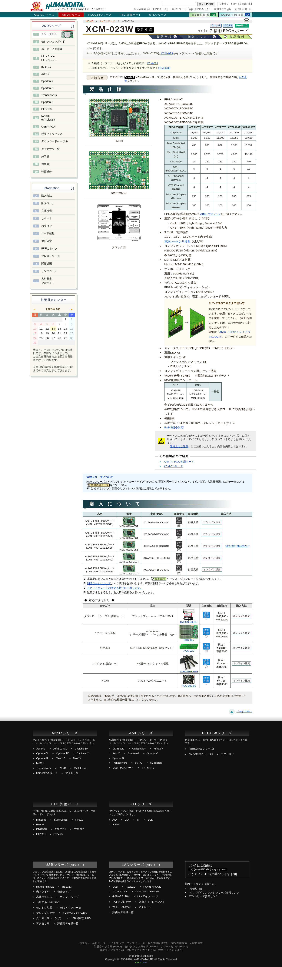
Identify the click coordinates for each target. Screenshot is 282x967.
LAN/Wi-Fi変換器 (232, 14)
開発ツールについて (99, 583)
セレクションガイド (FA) (141, 950)
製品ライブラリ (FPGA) (108, 946)
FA (165, 9)
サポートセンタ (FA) (170, 950)
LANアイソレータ (147, 896)
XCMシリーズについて (99, 477)
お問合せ (241, 9)
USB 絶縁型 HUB (81, 918)
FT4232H (41, 829)
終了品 (45, 156)
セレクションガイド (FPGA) (141, 946)
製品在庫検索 (179, 943)
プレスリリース (50, 256)
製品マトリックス (51, 133)
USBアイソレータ (70, 907)
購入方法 (46, 195)
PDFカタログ (49, 248)
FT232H (40, 834)
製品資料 (237, 36)
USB (115, 886)
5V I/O (62, 768)
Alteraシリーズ (44, 14)
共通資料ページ (99, 485)
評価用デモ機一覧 (67, 923)
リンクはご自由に (200, 865)
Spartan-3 (47, 102)
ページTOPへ (244, 711)
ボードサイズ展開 (51, 49)
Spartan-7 (47, 81)
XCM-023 (167, 53)
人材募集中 (196, 943)
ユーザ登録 (48, 233)
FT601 (79, 819)
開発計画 (46, 263)
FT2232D (79, 829)
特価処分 (46, 171)
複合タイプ (64, 891)
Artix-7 (45, 74)
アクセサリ (71, 773)
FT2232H (60, 829)
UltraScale (118, 748)
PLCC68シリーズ (100, 14)
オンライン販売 (212, 522)
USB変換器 (201, 14)
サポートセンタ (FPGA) (174, 946)
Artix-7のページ (210, 213)
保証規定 (46, 240)
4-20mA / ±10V (120, 896)
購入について (199, 36)
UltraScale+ (139, 748)
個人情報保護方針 (158, 943)
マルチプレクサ (45, 913)
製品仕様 (164, 36)
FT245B (58, 834)
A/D (114, 819)
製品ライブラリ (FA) (112, 950)
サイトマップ (116, 943)
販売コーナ (48, 203)
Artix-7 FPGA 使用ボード (179, 461)
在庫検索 (46, 210)
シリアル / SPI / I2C (47, 902)
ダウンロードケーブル (54, 141)
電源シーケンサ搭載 (177, 241)
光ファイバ (42, 891)
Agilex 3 (40, 748)
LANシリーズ (133, 865)
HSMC (116, 824)
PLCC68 (46, 109)
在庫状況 (220, 9)
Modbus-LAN (119, 891)
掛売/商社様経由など (237, 546)
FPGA (157, 9)
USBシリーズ (57, 865)
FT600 (40, 824)
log (234, 874)
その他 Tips (195, 888)
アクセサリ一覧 (50, 148)
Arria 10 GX (60, 748)
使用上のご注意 (179, 446)
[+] (122, 616)
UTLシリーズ (158, 14)
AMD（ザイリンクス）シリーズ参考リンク (214, 892)
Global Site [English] (236, 3)
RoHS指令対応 (174, 427)
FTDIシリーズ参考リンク (203, 896)
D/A (127, 819)
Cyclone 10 (81, 748)
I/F (138, 819)
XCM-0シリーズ (173, 466)
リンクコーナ (49, 271)
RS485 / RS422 (45, 886)
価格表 (45, 163)
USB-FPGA (48, 126)
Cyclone (42, 753)
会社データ (98, 943)
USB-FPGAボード (46, 773)
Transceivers (49, 95)
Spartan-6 (47, 88)
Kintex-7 (46, 67)
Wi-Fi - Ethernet (121, 907)
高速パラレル (44, 897)
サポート (46, 218)
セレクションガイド (53, 41)
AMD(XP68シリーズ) (201, 754)
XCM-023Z (164, 68)
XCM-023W (128, 21)
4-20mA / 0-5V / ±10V (75, 912)
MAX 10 (60, 758)
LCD (150, 819)
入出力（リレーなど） (49, 918)
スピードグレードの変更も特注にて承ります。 (115, 588)
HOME (89, 21)
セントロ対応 (44, 907)
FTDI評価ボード (130, 14)
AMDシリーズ (71, 14)
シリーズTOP (49, 33)
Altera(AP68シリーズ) (201, 748)
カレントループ (69, 897)
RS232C (67, 886)
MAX (77, 758)
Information (51, 188)
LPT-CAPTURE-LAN (147, 891)
